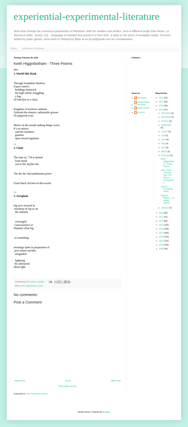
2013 (161, 233)
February (165, 155)
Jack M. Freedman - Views (167, 189)
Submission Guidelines (33, 48)
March (164, 151)
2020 (161, 105)
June (163, 139)
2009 (161, 249)
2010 (161, 245)
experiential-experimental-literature (86, 16)
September (166, 125)
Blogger (106, 412)
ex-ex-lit (141, 112)
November (166, 117)
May (163, 143)
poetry (40, 286)
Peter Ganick (143, 108)
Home (14, 48)
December (166, 113)
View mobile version (67, 386)
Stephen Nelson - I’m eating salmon (167, 199)
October (165, 121)
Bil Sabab (142, 98)
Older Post (115, 381)
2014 (161, 229)
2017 (161, 217)
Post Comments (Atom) (37, 394)
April (163, 147)
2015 (161, 225)
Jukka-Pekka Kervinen (143, 103)
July (163, 135)
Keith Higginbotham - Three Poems (167, 163)
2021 (161, 101)
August (164, 131)
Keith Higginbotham (29, 286)
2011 (161, 241)
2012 (161, 237)
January (165, 208)
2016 (161, 221)
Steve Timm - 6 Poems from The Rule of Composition (167, 176)
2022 (161, 98)
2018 (161, 213)
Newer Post (20, 381)
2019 (161, 109)
